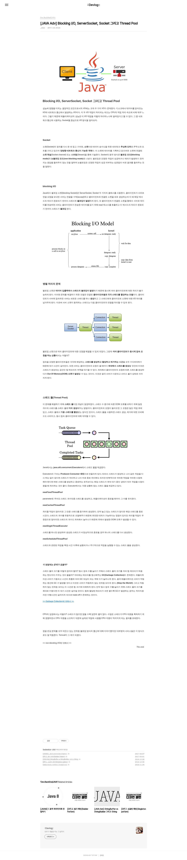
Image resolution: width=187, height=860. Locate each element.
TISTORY (94, 855)
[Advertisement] (93, 670)
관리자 (102, 855)
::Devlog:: (93, 4)
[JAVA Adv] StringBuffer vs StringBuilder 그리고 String (60, 759)
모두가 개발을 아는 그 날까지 (54, 832)
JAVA (53, 749)
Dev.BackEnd (47, 749)
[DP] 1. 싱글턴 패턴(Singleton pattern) (55, 762)
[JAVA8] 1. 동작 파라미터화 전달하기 (55, 754)
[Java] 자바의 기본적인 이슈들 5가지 (55, 765)
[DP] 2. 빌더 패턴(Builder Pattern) (54, 756)
